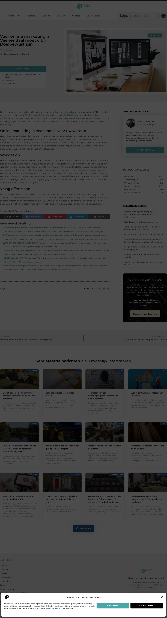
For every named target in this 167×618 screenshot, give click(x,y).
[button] (161, 597)
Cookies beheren (146, 605)
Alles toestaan (113, 605)
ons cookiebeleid (52, 608)
